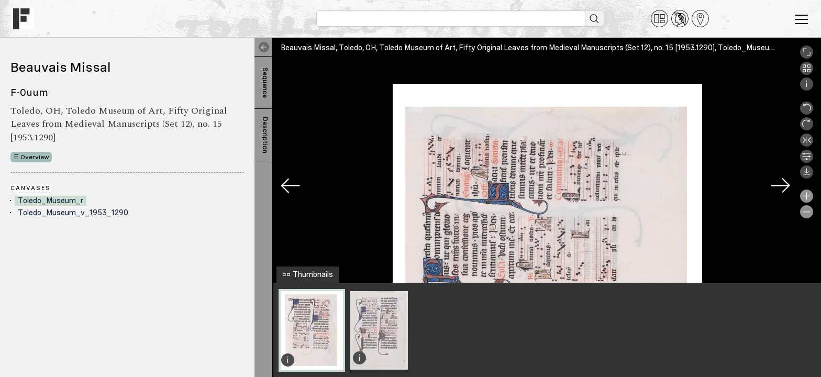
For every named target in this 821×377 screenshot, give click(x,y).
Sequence (265, 83)
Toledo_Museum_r (50, 200)
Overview (34, 157)
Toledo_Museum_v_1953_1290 (73, 212)
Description (265, 135)
